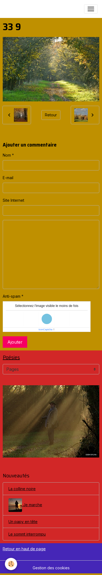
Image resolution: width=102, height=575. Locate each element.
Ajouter (15, 342)
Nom (7, 155)
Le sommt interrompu (27, 534)
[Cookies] (11, 564)
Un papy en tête (23, 521)
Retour (51, 115)
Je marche (25, 505)
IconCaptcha (45, 329)
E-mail (8, 177)
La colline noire (22, 488)
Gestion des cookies (51, 567)
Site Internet (13, 200)
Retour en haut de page (24, 548)
